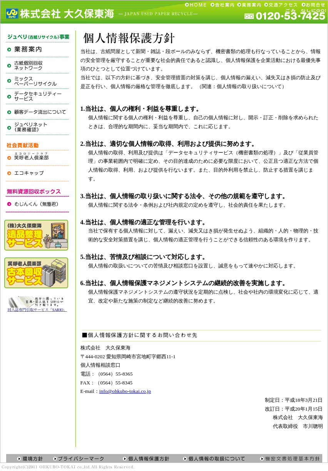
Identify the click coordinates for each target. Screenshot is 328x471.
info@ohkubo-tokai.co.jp (125, 391)
